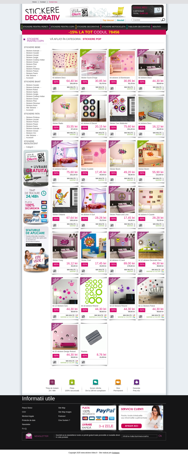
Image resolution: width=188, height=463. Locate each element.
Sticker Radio (58, 123)
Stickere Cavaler (32, 53)
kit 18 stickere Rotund (89, 306)
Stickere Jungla (32, 57)
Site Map (61, 408)
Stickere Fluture (32, 71)
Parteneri (62, 416)
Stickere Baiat (32, 82)
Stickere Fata (32, 114)
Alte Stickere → (32, 76)
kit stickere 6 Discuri (89, 123)
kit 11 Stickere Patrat (147, 306)
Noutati (120, 20)
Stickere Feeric (32, 73)
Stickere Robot (32, 90)
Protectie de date (28, 420)
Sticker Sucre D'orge (89, 78)
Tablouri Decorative (139, 27)
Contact (43, 2)
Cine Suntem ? (64, 420)
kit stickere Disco (145, 78)
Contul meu (53, 2)
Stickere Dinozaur (33, 103)
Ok (160, 436)
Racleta (84, 351)
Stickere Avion (31, 105)
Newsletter (26, 424)
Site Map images (64, 412)
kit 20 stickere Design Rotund (64, 351)
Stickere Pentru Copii (62, 27)
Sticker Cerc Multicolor (118, 123)
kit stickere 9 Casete (146, 215)
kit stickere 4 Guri (88, 215)
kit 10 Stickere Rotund (118, 306)
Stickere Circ (31, 67)
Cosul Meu (140, 8)
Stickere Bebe (32, 47)
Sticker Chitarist (59, 215)
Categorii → (30, 147)
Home (34, 2)
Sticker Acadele (87, 169)
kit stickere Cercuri (60, 169)
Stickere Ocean (32, 62)
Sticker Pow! (86, 260)
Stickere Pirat (31, 64)
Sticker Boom (115, 169)
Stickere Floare (32, 124)
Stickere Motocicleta (113, 27)
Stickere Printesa (33, 69)
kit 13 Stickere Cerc (60, 306)
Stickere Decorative (88, 27)
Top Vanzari (108, 20)
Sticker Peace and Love (119, 215)
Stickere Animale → (34, 51)
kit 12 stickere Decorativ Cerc (150, 260)
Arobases (116, 453)
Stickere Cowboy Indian (35, 60)
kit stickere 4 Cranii (117, 260)
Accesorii (29, 78)
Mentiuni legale (28, 416)
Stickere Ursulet (32, 55)
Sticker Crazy (58, 260)
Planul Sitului (27, 408)
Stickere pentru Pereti (35, 27)
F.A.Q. (24, 429)
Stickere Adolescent (31, 142)
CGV (24, 412)
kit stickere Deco (59, 78)
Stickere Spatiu (32, 92)
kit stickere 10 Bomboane (120, 78)
